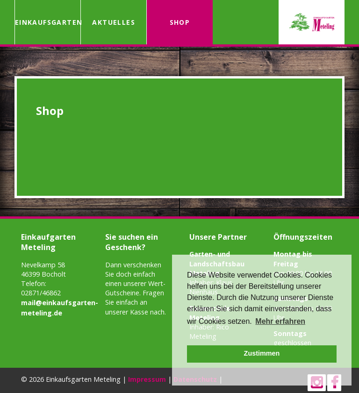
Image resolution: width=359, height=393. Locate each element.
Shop (180, 22)
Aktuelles (113, 22)
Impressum (147, 379)
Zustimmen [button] (262, 353)
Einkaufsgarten (47, 22)
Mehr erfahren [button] (280, 321)
